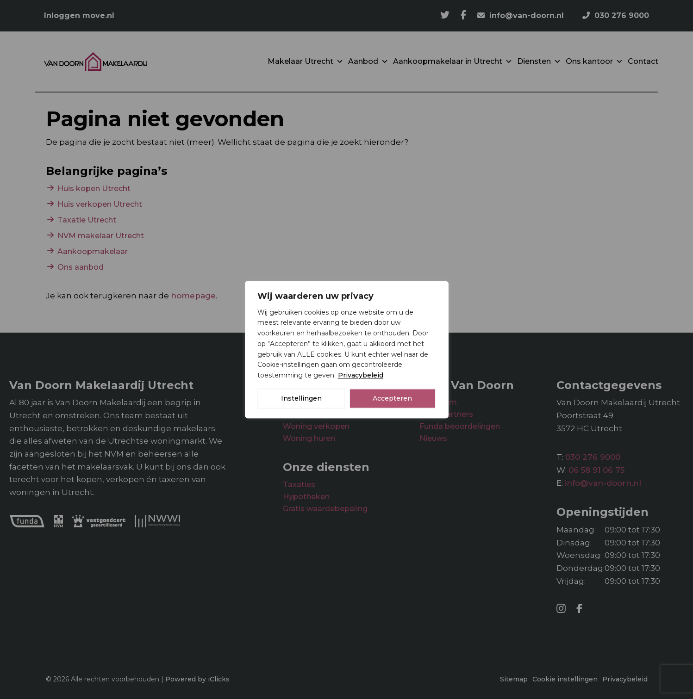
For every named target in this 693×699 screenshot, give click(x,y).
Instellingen (301, 398)
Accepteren (392, 398)
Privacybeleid (360, 375)
